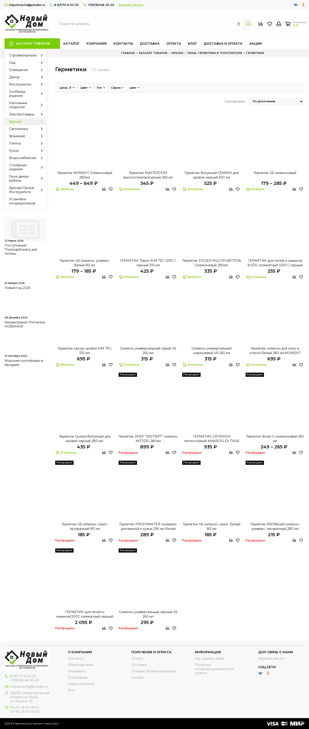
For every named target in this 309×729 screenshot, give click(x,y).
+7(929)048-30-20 (98, 5)
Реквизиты (77, 671)
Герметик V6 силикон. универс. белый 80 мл (85, 263)
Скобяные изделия (27, 94)
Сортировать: (235, 101)
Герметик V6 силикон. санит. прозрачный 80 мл (85, 526)
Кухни (27, 150)
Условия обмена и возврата (153, 671)
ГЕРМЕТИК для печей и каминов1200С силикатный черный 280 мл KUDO (84, 614)
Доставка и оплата (223, 44)
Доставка (150, 44)
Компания (96, 44)
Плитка (27, 143)
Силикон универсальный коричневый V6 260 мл (212, 350)
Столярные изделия (27, 167)
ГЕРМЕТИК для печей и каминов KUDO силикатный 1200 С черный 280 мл (275, 263)
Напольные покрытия (27, 105)
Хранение (27, 136)
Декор (27, 77)
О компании (78, 677)
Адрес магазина (81, 684)
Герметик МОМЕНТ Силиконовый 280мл (84, 175)
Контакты (123, 44)
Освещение (27, 69)
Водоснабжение (27, 157)
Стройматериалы (27, 55)
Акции (255, 44)
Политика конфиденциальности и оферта (214, 669)
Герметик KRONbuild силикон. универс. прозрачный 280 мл (275, 526)
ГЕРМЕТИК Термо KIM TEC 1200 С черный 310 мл (148, 263)
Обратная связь (80, 665)
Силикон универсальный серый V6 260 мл (148, 350)
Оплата (173, 44)
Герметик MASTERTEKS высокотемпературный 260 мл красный (148, 175)
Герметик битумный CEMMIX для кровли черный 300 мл (211, 175)
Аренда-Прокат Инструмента (27, 190)
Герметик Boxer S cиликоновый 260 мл (275, 438)
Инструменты (27, 84)
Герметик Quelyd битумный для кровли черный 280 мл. (84, 438)
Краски (27, 121)
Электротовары (27, 114)
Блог (192, 44)
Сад (27, 62)
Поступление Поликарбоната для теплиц (21, 249)
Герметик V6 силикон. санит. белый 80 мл (211, 526)
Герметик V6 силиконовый (275, 173)
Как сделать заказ (209, 658)
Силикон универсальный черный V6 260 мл (148, 614)
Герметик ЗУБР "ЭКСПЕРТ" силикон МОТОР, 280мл (148, 438)
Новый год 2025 (17, 288)
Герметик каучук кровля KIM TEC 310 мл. (85, 350)
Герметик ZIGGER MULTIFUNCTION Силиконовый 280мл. (211, 263)
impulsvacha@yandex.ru (25, 5)
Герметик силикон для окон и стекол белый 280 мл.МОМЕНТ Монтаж (275, 350)
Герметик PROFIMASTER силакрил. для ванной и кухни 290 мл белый (148, 526)
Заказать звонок (271, 658)
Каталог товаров (29, 44)
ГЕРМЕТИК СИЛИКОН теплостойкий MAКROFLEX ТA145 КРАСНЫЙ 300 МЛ (211, 438)
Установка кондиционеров (22, 201)
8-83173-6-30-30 (64, 5)
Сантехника (27, 128)
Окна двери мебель (27, 178)
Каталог (71, 44)
